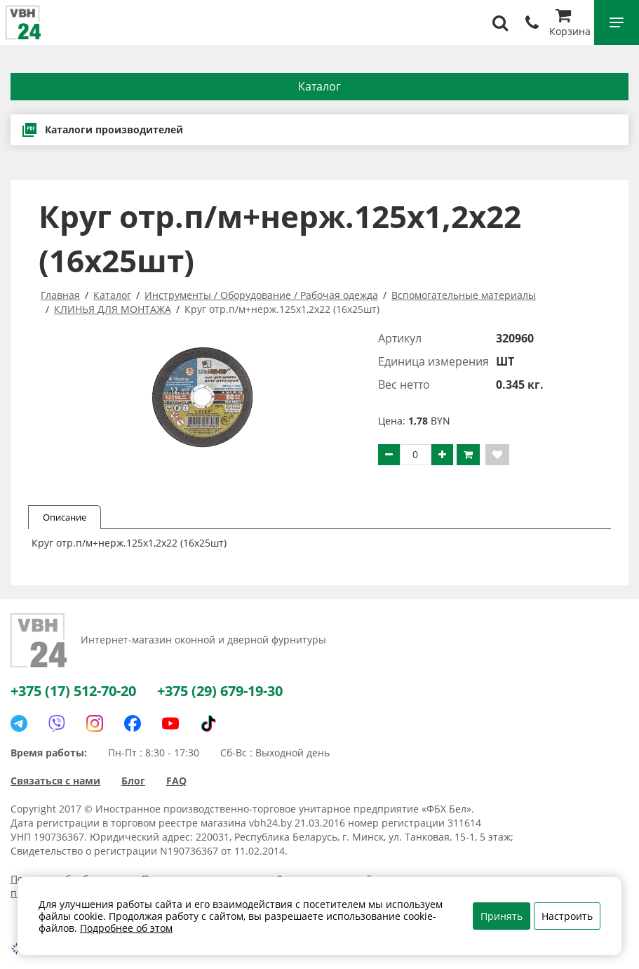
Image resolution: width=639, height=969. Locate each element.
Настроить (567, 916)
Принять (501, 916)
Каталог (319, 86)
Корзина (570, 24)
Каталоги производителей (102, 129)
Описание (64, 517)
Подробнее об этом (126, 928)
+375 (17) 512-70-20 (73, 690)
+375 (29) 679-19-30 (220, 690)
